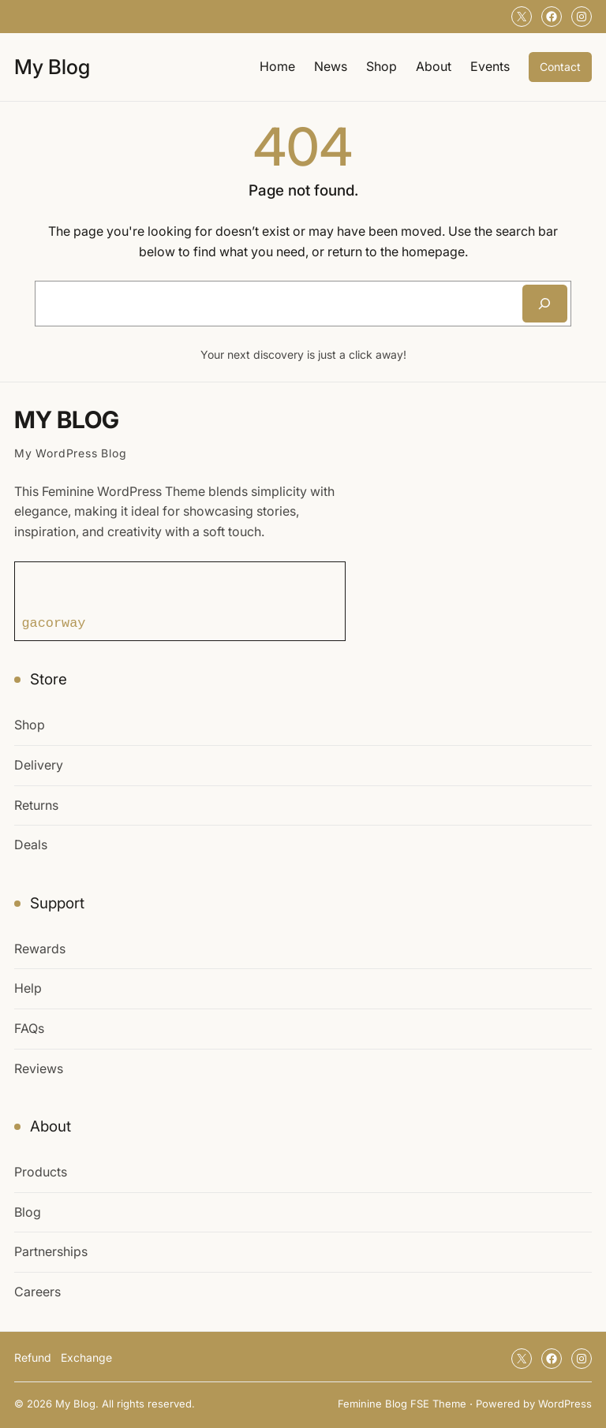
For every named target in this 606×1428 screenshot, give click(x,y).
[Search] (544, 304)
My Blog (52, 66)
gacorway (54, 622)
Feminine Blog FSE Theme (402, 1403)
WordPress (565, 1403)
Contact (560, 66)
